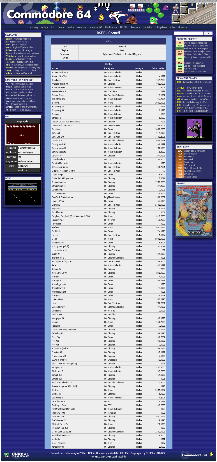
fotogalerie (161, 27)
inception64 (95, 27)
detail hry (22, 170)
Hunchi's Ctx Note (59, 250)
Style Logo (56, 393)
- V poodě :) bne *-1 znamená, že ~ (194, 105)
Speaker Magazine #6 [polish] (64, 386)
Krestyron (56, 295)
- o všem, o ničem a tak (19, 73)
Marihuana (56, 310)
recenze (81, 27)
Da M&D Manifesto (60, 163)
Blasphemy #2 (58, 106)
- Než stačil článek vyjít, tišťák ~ (192, 102)
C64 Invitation (110, 412)
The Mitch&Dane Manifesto (63, 408)
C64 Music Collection (113, 72)
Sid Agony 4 (57, 367)
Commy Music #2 (59, 148)
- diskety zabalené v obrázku (21, 70)
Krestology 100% (59, 284)
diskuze (182, 27)
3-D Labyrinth (190, 165)
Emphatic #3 (57, 208)
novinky (33, 27)
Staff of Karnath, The (193, 168)
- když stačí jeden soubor (19, 47)
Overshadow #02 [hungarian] (64, 329)
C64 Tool (108, 401)
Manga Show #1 (59, 306)
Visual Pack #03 (59, 442)
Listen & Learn (58, 299)
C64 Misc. (108, 442)
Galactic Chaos (190, 176)
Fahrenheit (56, 223)
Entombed (188, 159)
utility (44, 27)
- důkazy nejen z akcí (19, 61)
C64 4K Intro (109, 219)
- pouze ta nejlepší (16, 44)
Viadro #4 (56, 439)
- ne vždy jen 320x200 (18, 58)
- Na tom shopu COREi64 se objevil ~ (194, 83)
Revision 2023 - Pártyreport (196, 48)
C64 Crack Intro (110, 91)
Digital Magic (57, 174)
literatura (135, 27)
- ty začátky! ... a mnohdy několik (22, 64)
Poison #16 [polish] (60, 348)
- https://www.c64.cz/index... (20, 83)
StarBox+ (56, 390)
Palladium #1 (57, 333)
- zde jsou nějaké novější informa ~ (194, 96)
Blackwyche (189, 156)
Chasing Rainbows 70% (62, 125)
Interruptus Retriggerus (62, 261)
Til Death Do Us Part (60, 424)
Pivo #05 (55, 344)
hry (53, 27)
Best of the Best (58, 98)
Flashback (56, 231)
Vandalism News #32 (61, 435)
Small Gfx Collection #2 (62, 382)
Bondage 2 (56, 117)
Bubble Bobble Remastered (195, 42)
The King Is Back (59, 405)
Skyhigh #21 (57, 378)
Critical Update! (58, 159)
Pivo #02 (55, 340)
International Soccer (192, 170)
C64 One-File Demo (112, 80)
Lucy (54, 303)
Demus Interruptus (60, 166)
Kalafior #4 (56, 269)
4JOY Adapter (190, 68)
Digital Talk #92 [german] (62, 178)
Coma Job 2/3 (58, 136)
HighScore (111, 27)
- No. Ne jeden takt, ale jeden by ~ (193, 110)
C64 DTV (108, 159)
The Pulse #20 (58, 416)
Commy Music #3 (59, 151)
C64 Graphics (110, 314)
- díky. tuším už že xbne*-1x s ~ (193, 107)
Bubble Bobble (190, 153)
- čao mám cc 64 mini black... (21, 101)
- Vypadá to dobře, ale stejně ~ (193, 93)
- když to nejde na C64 (21, 56)
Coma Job (56, 132)
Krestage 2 (56, 280)
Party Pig (56, 337)
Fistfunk (55, 227)
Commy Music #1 (59, 144)
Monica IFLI (57, 314)
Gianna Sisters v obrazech (195, 71)
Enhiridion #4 (57, 212)
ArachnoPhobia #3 (60, 83)
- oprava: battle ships (18, 86)
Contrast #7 (57, 155)
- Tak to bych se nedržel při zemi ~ (193, 90)
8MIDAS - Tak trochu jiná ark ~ (197, 51)
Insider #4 (56, 253)
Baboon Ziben (58, 95)
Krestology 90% (58, 287)
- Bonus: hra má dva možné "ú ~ (193, 99)
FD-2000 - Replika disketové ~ (197, 45)
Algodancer (56, 80)
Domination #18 (59, 185)
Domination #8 (58, 189)
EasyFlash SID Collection (62, 197)
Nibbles (55, 321)
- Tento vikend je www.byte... (21, 106)
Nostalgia (56, 325)
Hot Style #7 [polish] (60, 246)
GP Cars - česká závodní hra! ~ (197, 54)
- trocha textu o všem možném (22, 53)
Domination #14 (59, 182)
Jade (54, 265)
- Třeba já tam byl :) (16, 103)
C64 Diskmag (109, 83)
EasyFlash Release (112, 197)
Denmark (122, 46)
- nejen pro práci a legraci (19, 50)
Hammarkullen (58, 242)
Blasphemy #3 (58, 110)
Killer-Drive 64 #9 (59, 272)
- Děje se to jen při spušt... (18, 109)
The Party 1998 (58, 412)
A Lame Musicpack (60, 72)
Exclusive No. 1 (58, 219)
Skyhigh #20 (57, 374)
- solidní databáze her (17, 41)
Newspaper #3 (58, 318)
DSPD (123, 27)
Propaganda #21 (59, 356)
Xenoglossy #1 (58, 446)
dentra (70, 27)
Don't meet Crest (59, 193)
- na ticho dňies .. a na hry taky (23, 67)
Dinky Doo (188, 173)
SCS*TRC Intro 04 (59, 359)
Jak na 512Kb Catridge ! (194, 65)
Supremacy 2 (57, 397)
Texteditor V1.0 (58, 401)
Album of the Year (59, 76)
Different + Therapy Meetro (63, 170)
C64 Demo (108, 129)
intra (172, 27)
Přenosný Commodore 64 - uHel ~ (197, 58)
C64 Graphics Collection (114, 95)
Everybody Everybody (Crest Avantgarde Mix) (71, 216)
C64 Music (108, 102)
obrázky (147, 27)
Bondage (55, 114)
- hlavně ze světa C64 (18, 38)
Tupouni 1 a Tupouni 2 (193, 62)
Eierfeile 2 (56, 204)
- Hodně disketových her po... (21, 95)
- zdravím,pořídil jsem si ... (20, 98)
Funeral (55, 235)
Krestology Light (59, 291)
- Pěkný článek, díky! (189, 87)
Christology (56, 129)
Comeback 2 (57, 140)
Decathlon (188, 162)
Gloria (54, 238)
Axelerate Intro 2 (59, 91)
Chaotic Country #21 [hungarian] (66, 121)
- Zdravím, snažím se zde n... (20, 92)
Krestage (55, 276)
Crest (122, 50)
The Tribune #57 (59, 420)
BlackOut (55, 102)
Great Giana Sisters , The (194, 150)
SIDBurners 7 (57, 371)
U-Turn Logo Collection (61, 431)
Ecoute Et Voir (58, 200)
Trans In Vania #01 (60, 427)
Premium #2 (57, 352)
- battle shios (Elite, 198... (20, 89)
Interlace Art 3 (58, 257)
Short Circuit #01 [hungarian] (64, 363)
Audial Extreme (58, 87)
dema (61, 27)
